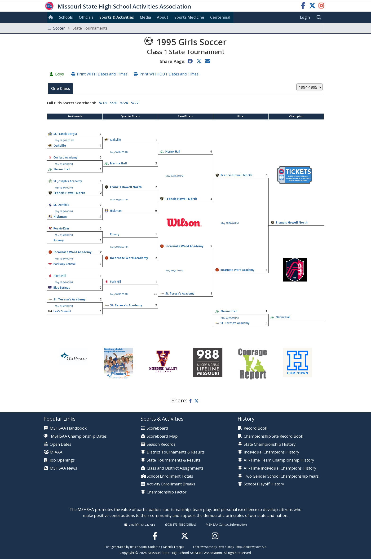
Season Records (161, 444)
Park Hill (59, 276)
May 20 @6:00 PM (119, 199)
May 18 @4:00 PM (64, 187)
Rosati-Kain (61, 228)
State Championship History (270, 444)
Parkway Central (64, 264)
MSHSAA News (63, 468)
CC (159, 547)
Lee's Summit (62, 311)
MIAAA (56, 452)
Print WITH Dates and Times (102, 74)
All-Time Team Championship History (279, 460)
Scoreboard (157, 428)
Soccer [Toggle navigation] (77, 28)
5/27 (135, 102)
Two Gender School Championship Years (281, 476)
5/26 (124, 102)
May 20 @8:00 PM (119, 246)
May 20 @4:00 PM (119, 152)
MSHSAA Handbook (68, 428)
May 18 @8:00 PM (64, 235)
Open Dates (60, 444)
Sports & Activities (116, 17)
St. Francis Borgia (65, 134)
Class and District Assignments (175, 468)
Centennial (220, 17)
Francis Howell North (236, 175)
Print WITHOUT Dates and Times (169, 74)
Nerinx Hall (172, 152)
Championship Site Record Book (273, 436)
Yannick (168, 547)
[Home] (51, 17)
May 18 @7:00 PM (64, 258)
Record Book (255, 428)
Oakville (115, 140)
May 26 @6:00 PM (175, 175)
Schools (66, 17)
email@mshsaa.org (142, 524)
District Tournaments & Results (176, 452)
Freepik (179, 547)
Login (305, 17)
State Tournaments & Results (173, 460)
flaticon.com (138, 547)
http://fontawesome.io (251, 547)
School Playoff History (264, 484)
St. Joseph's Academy (67, 181)
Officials (86, 17)
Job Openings (62, 460)
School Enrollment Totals (170, 476)
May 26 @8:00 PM (175, 270)
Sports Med (189, 17)
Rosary (114, 234)
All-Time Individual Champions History (280, 468)
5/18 (103, 102)
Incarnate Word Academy (184, 246)
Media (145, 17)
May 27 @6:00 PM (230, 317)
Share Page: (172, 61)
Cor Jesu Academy (65, 157)
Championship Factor (166, 492)
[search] (320, 17)
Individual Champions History (271, 452)
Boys (59, 74)
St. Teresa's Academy (179, 293)
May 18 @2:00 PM (64, 164)
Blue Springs (61, 288)
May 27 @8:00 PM (230, 223)
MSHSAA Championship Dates (75, 436)
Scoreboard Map (162, 436)
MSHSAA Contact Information (226, 524)
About (162, 17)
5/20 (113, 102)
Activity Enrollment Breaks (171, 484)
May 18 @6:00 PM (64, 211)
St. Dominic (61, 205)
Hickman (116, 211)
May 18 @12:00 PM (64, 140)
